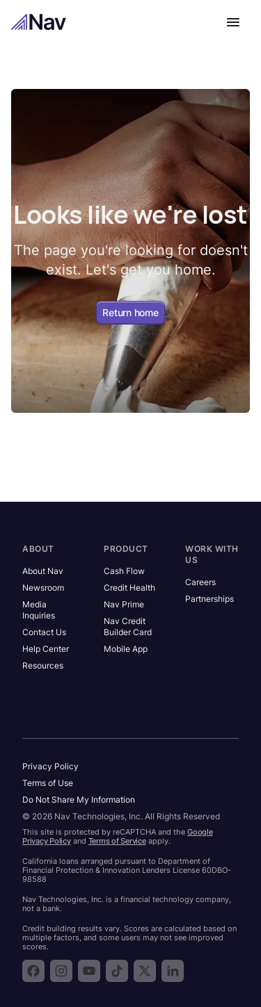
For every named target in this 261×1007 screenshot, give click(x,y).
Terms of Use (47, 783)
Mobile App (126, 649)
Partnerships (209, 598)
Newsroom (43, 587)
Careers (200, 582)
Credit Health (129, 587)
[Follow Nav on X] (145, 971)
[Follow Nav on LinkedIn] (172, 971)
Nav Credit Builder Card (128, 626)
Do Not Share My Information (78, 799)
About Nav (42, 571)
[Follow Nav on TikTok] (117, 971)
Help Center (45, 649)
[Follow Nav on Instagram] (61, 971)
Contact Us (44, 632)
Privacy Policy (50, 766)
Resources (42, 665)
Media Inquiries (38, 610)
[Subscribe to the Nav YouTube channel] (89, 971)
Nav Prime (124, 604)
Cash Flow (124, 571)
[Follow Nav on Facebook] (33, 971)
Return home (130, 312)
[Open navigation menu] (233, 22)
